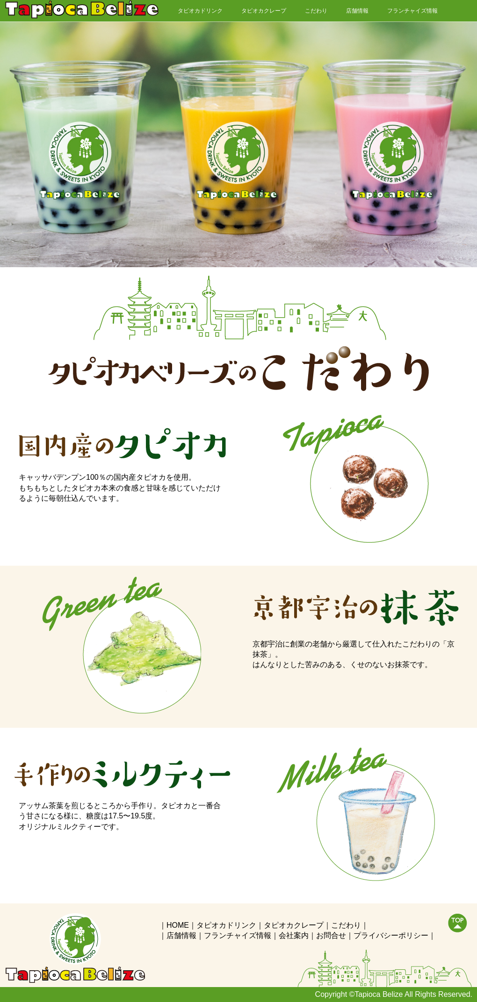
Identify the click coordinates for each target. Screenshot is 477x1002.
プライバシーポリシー (391, 935)
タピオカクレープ (263, 10)
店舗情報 (357, 10)
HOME (177, 925)
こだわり (316, 10)
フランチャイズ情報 (412, 10)
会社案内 (294, 935)
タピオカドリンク (200, 10)
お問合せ (331, 935)
